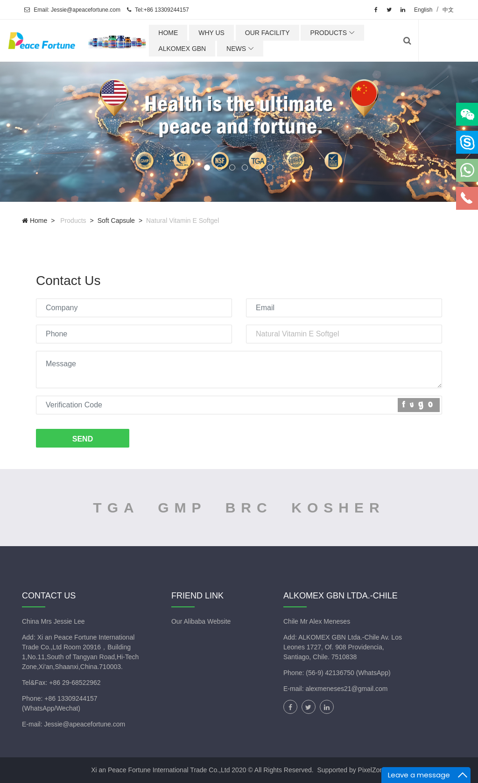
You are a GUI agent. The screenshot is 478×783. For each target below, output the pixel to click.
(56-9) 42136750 (331, 672)
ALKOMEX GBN (208, 48)
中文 (448, 10)
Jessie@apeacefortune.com (84, 724)
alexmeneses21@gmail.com (346, 688)
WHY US (237, 32)
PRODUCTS (354, 32)
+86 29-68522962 (74, 682)
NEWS (262, 48)
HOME (194, 32)
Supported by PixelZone (352, 770)
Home (34, 220)
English (423, 10)
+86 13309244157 (70, 698)
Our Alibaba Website (201, 621)
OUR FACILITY (292, 32)
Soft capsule (116, 220)
